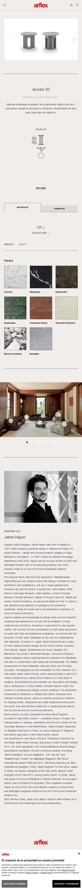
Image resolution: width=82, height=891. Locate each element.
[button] (74, 39)
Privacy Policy (31, 873)
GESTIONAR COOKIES (14, 884)
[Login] (71, 5)
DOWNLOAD (59, 209)
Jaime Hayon (45, 96)
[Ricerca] (77, 5)
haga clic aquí (68, 870)
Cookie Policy (46, 873)
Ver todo (41, 188)
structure (39, 233)
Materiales (22, 207)
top (39, 227)
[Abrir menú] (4, 5)
